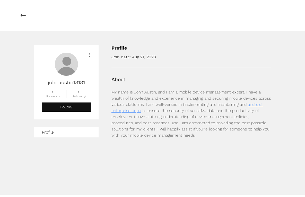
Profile (48, 132)
